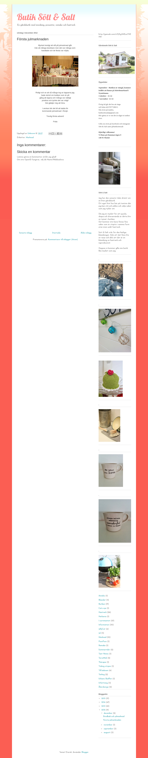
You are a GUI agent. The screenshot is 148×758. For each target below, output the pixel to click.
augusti (107, 732)
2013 (103, 706)
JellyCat (102, 629)
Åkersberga (104, 687)
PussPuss (103, 641)
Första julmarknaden (112, 720)
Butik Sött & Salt (46, 16)
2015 (103, 698)
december (108, 713)
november (108, 725)
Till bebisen (103, 670)
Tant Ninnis (104, 654)
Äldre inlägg (86, 233)
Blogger (85, 752)
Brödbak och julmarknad (113, 716)
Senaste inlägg (25, 233)
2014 (103, 702)
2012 (103, 710)
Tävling (102, 675)
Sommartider (104, 650)
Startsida (56, 233)
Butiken (102, 604)
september (109, 729)
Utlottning (103, 683)
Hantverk (103, 612)
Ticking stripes (105, 666)
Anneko (102, 596)
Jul (100, 633)
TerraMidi (103, 658)
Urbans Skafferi (105, 679)
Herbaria (102, 617)
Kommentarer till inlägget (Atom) (63, 240)
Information (104, 625)
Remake (102, 646)
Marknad (30, 137)
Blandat (102, 600)
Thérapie (102, 662)
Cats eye (102, 608)
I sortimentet (104, 621)
